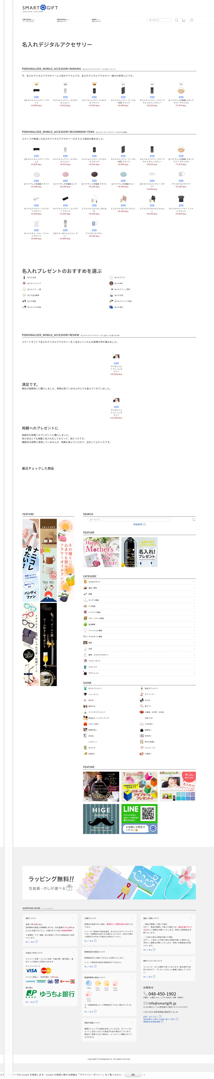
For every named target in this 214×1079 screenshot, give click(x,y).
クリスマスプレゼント (97, 712)
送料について (31, 918)
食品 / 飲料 (92, 588)
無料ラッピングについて (152, 962)
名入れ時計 (118, 283)
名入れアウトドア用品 (123, 301)
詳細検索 (137, 524)
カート (183, 21)
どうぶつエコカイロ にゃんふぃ (152, 204)
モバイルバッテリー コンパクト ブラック (65, 204)
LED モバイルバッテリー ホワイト (152, 180)
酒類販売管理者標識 (151, 1023)
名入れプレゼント (95, 688)
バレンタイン (93, 694)
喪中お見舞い (150, 742)
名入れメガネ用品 (34, 307)
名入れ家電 (31, 301)
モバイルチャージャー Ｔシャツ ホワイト (36, 229)
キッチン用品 (93, 600)
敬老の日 (91, 706)
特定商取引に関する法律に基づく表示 (159, 1020)
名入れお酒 (31, 277)
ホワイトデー (150, 694)
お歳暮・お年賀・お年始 (154, 712)
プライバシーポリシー (91, 1076)
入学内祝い (149, 724)
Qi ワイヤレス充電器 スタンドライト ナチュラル (181, 96)
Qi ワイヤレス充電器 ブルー (123, 179)
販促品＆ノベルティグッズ (98, 718)
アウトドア (92, 667)
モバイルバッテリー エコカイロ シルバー (65, 96)
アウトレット (93, 673)
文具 (90, 648)
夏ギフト (148, 706)
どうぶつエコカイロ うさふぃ (123, 203)
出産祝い (91, 753)
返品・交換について (151, 918)
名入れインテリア (34, 283)
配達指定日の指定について (95, 952)
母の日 (91, 700)
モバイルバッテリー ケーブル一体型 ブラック (123, 96)
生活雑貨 (91, 624)
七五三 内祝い (93, 724)
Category (89, 576)
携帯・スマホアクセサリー (98, 655)
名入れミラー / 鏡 (34, 289)
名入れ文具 (118, 295)
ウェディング (150, 747)
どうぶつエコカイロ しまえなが (94, 204)
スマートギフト (40, 8)
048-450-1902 (162, 995)
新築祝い (148, 730)
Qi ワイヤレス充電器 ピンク (65, 179)
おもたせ (91, 747)
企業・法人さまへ (150, 1018)
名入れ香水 (118, 307)
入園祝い (148, 753)
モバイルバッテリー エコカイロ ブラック (94, 96)
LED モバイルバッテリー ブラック (36, 96)
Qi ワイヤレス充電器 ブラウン (94, 179)
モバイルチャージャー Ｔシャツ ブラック (181, 204)
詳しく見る (30, 945)
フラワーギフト (94, 661)
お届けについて (91, 918)
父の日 (147, 700)
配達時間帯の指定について (95, 978)
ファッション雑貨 (95, 630)
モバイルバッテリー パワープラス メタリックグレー (152, 96)
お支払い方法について (34, 956)
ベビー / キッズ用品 (96, 618)
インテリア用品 (94, 612)
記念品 (91, 736)
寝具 (90, 642)
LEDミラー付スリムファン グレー (65, 229)
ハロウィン (92, 742)
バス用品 (91, 606)
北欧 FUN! (149, 718)
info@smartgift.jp (162, 1004)
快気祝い (148, 736)
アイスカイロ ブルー (94, 228)
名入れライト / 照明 (122, 289)
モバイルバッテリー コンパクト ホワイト (36, 204)
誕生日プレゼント (152, 688)
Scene (87, 683)
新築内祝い (92, 730)
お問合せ (148, 989)
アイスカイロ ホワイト (181, 179)
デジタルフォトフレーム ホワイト (116, 363)
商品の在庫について (92, 1024)
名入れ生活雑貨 (33, 295)
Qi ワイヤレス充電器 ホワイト (36, 179)
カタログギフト (94, 582)
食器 (90, 594)
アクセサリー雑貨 (95, 636)
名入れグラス (119, 277)
